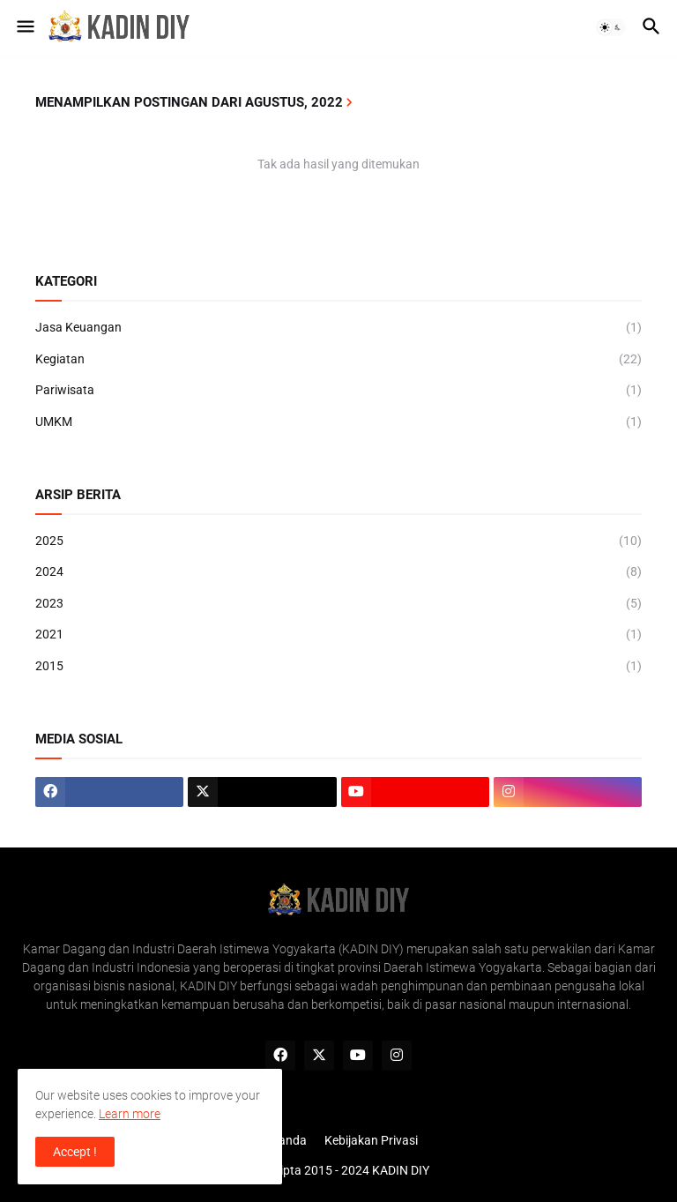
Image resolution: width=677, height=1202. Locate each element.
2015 (338, 667)
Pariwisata (338, 390)
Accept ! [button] (75, 1152)
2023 (338, 604)
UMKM (338, 422)
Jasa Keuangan (338, 328)
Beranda (283, 1140)
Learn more (129, 1114)
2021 (338, 635)
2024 (338, 572)
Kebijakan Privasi (371, 1140)
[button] (24, 27)
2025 (338, 541)
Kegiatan (338, 360)
